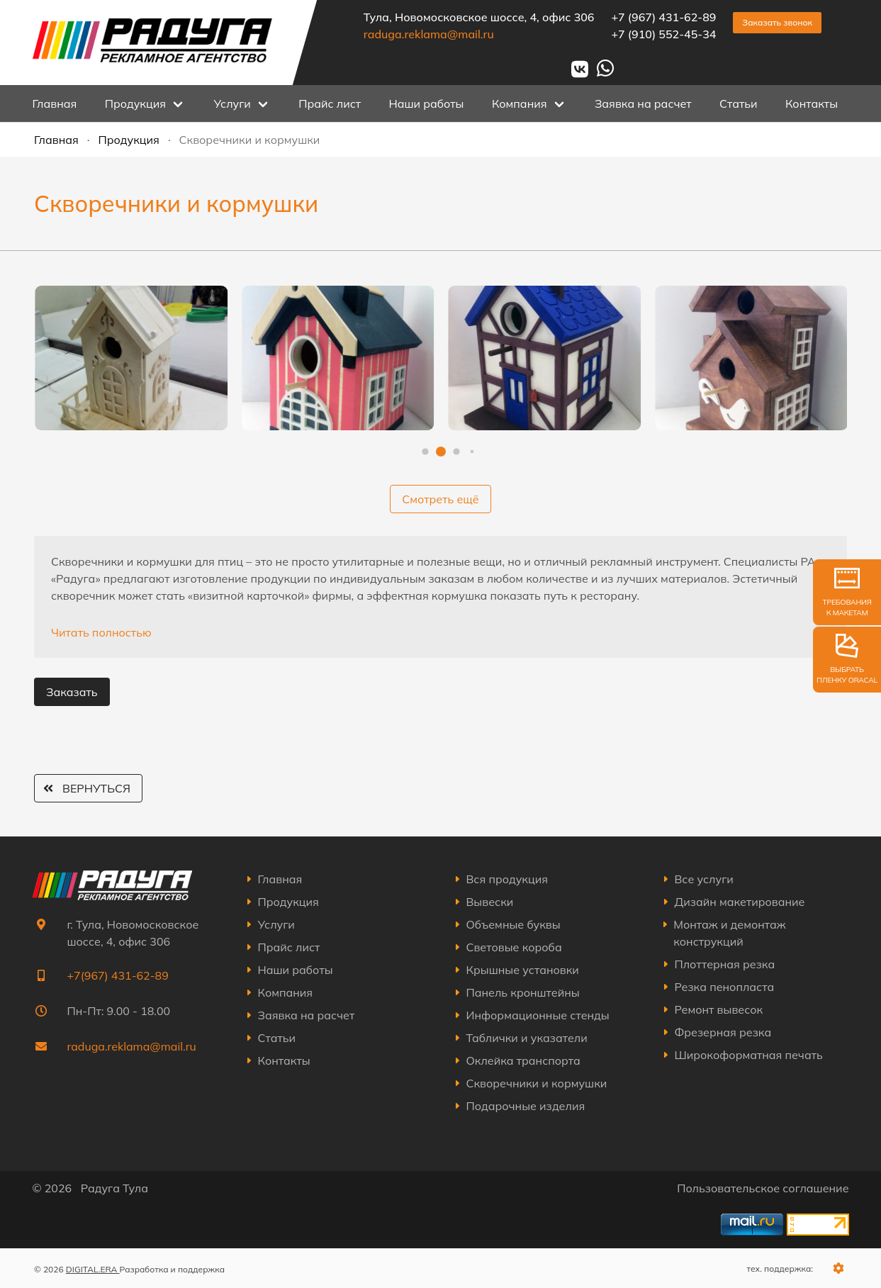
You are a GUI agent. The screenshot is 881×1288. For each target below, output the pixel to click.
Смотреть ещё (440, 499)
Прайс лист (329, 103)
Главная (55, 103)
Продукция (129, 140)
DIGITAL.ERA (93, 1269)
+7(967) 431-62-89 (118, 975)
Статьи (738, 103)
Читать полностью (101, 632)
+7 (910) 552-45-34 (663, 34)
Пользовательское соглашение (762, 1188)
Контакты (811, 103)
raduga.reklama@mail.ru (428, 34)
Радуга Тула (114, 1188)
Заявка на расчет (643, 103)
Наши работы (426, 103)
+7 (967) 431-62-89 (663, 17)
